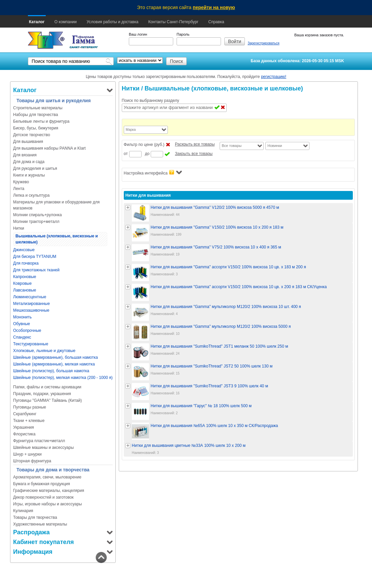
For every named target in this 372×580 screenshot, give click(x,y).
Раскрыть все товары (195, 144)
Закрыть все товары (194, 153)
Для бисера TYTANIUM (34, 256)
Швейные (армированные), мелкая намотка (54, 364)
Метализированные (31, 303)
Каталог (37, 22)
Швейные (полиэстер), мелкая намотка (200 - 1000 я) (63, 377)
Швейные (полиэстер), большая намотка (51, 371)
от (126, 153)
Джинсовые (24, 249)
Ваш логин (138, 34)
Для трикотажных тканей (36, 270)
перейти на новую (214, 7)
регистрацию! (273, 76)
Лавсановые (24, 290)
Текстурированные (30, 344)
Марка (131, 129)
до (147, 153)
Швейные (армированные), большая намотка (55, 357)
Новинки (274, 146)
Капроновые (24, 276)
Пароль (183, 34)
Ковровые (22, 283)
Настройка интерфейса (153, 173)
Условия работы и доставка (112, 22)
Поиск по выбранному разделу (150, 100)
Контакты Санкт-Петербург (173, 22)
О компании (65, 22)
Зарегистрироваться (264, 43)
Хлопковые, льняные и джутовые (44, 350)
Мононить (22, 317)
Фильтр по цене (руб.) (144, 144)
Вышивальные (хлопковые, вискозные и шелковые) (56, 239)
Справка (216, 22)
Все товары (231, 146)
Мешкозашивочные (31, 310)
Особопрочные (27, 330)
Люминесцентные (29, 297)
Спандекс (22, 337)
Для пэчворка (26, 263)
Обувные (21, 323)
